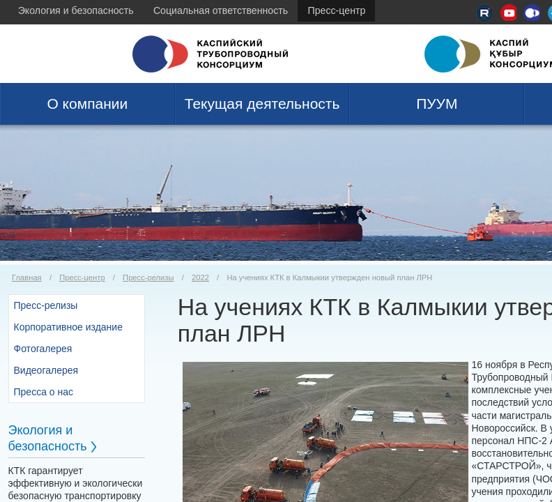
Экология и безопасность (76, 10)
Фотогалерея (43, 348)
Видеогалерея (46, 370)
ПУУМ (436, 104)
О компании (87, 104)
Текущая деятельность (262, 104)
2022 (200, 277)
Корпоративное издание (68, 327)
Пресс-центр (337, 10)
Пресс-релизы (148, 277)
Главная (27, 277)
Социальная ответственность (220, 10)
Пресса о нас (44, 391)
